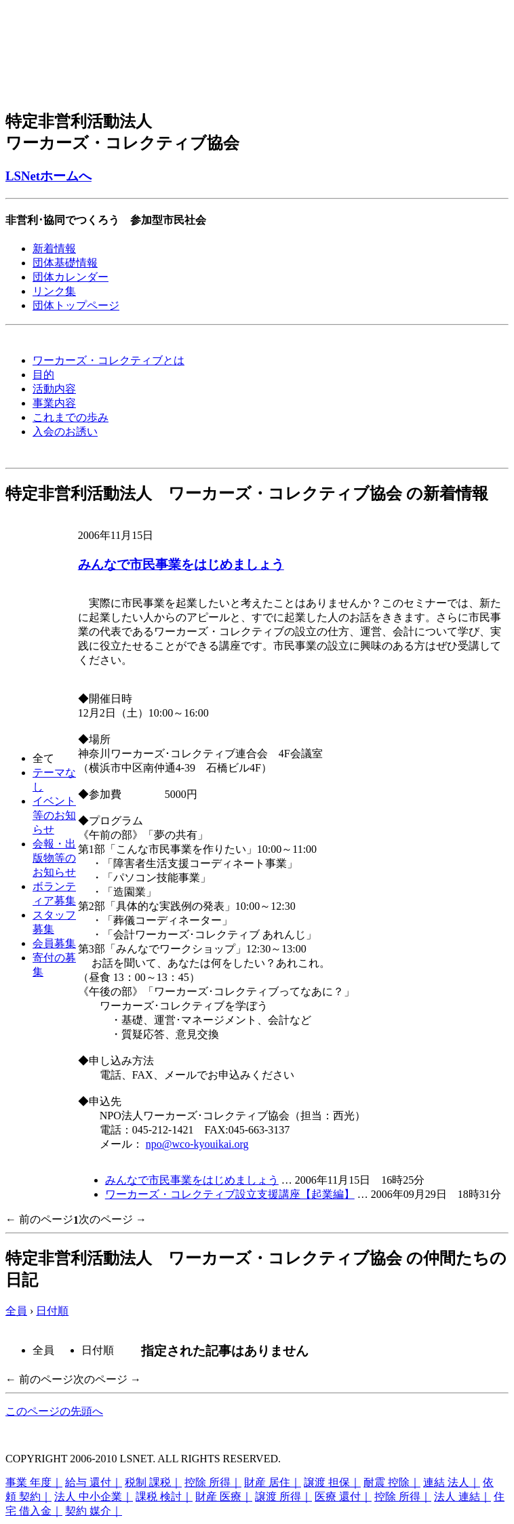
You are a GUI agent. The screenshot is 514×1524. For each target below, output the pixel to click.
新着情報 (54, 248)
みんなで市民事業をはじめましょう (181, 564)
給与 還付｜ (93, 1482)
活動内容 (54, 389)
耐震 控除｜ (391, 1482)
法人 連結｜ (462, 1496)
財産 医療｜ (223, 1496)
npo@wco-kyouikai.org (197, 1144)
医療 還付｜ (343, 1496)
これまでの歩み (70, 417)
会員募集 (54, 943)
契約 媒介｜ (93, 1511)
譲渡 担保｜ (332, 1482)
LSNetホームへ (48, 176)
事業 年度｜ (33, 1482)
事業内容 (54, 403)
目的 (43, 374)
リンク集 (54, 291)
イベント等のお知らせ (54, 815)
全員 (16, 1311)
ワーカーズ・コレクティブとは (108, 360)
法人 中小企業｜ (93, 1496)
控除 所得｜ (212, 1482)
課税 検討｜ (164, 1496)
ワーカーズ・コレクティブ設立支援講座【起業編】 (230, 1194)
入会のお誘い (65, 431)
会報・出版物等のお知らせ (54, 858)
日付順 (52, 1311)
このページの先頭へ (54, 1411)
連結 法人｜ (451, 1482)
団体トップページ (76, 305)
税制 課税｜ (153, 1482)
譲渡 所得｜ (283, 1496)
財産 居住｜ (272, 1482)
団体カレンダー (70, 277)
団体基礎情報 (65, 262)
